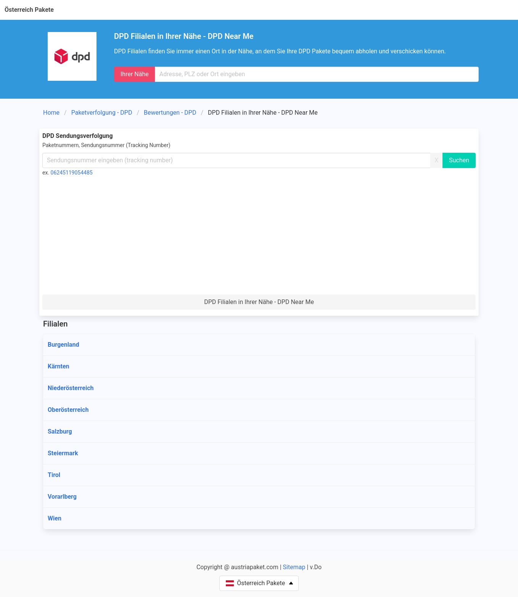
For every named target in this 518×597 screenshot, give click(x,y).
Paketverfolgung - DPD (101, 112)
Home (51, 112)
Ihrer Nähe (135, 74)
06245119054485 (72, 173)
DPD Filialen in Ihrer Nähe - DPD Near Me (259, 302)
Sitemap (294, 567)
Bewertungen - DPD (170, 112)
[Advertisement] (259, 237)
